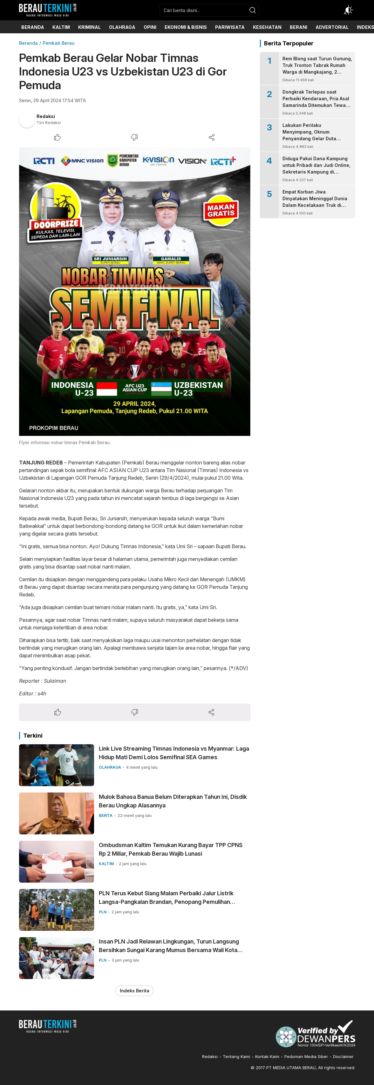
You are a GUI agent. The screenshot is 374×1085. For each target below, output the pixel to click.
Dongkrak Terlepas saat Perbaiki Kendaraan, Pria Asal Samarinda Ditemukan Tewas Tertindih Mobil (315, 102)
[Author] (27, 120)
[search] (252, 10)
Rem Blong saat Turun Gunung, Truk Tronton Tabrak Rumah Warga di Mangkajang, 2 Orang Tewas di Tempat (317, 68)
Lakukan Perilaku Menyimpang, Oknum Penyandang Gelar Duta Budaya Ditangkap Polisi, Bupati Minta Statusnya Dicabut (310, 141)
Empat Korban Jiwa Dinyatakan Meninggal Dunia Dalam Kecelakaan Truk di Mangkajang (314, 201)
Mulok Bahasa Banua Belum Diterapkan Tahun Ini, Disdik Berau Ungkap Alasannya (173, 801)
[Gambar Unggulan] (134, 291)
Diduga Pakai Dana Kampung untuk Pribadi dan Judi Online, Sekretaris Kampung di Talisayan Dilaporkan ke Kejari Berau (316, 172)
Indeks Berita (134, 990)
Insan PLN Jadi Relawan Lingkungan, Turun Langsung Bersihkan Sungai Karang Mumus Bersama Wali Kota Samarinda (169, 950)
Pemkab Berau (59, 43)
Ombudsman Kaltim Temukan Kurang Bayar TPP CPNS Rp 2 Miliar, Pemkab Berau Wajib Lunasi (170, 849)
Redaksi (46, 116)
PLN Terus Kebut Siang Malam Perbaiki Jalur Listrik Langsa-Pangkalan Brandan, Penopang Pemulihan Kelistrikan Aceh (166, 902)
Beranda (28, 43)
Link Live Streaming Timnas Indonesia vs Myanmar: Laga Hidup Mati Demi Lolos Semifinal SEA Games (174, 752)
